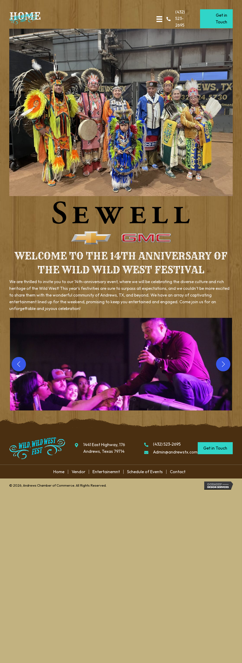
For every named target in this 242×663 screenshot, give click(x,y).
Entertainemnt (106, 472)
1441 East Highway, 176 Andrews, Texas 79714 (104, 448)
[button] (121, 364)
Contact (177, 472)
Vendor (78, 472)
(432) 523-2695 (180, 18)
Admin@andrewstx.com (175, 452)
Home (58, 472)
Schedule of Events (145, 472)
